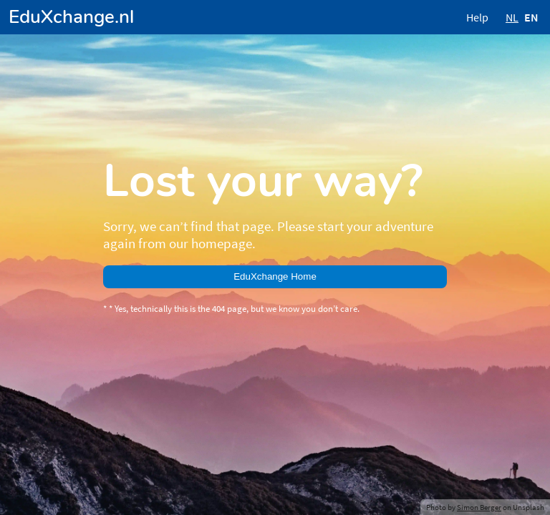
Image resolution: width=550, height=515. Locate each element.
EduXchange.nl (71, 16)
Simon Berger (479, 507)
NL (512, 17)
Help (477, 17)
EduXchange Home (275, 276)
